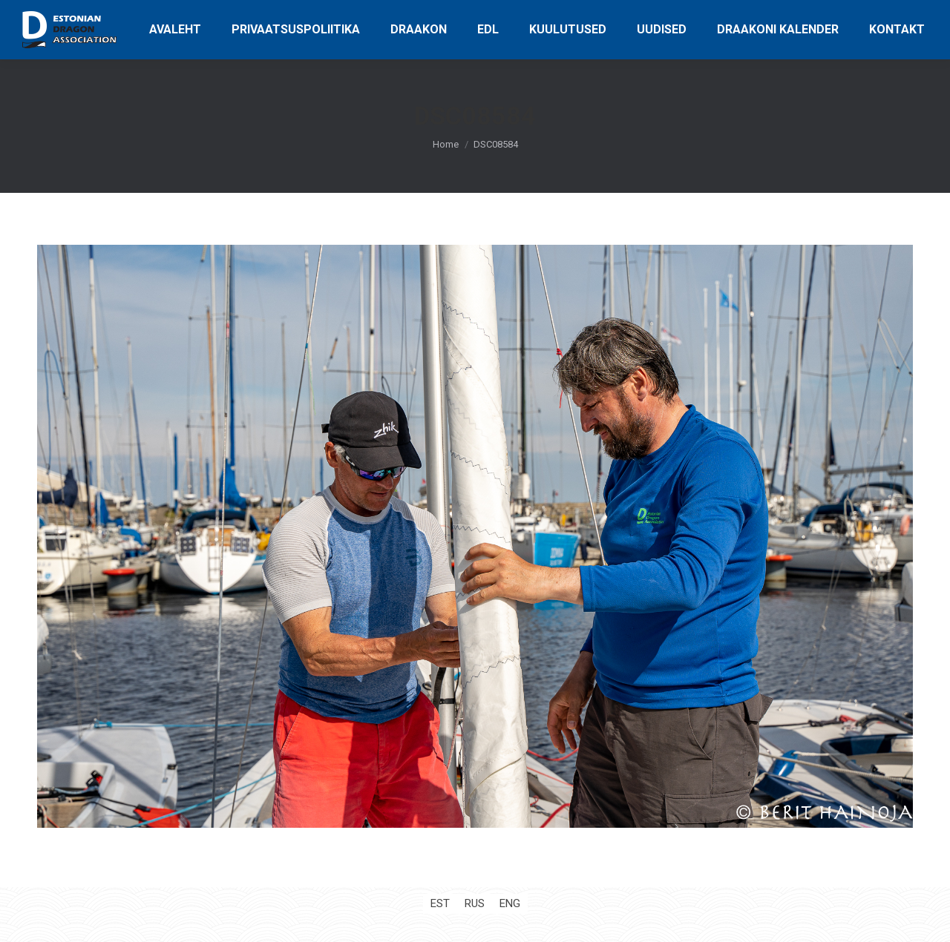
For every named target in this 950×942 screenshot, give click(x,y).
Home (446, 144)
